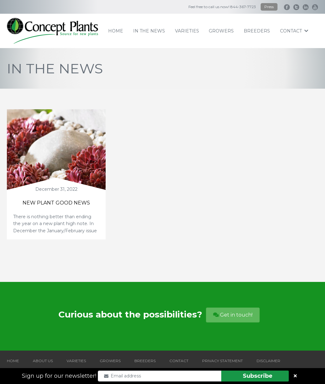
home (115, 31)
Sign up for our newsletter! (59, 375)
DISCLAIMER (268, 360)
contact (294, 31)
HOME (13, 360)
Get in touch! (232, 315)
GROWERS (110, 360)
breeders (257, 31)
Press (269, 6)
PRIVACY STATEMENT (222, 360)
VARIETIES (76, 360)
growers (221, 31)
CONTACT (178, 360)
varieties (187, 31)
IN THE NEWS (149, 31)
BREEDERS (145, 360)
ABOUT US (43, 360)
